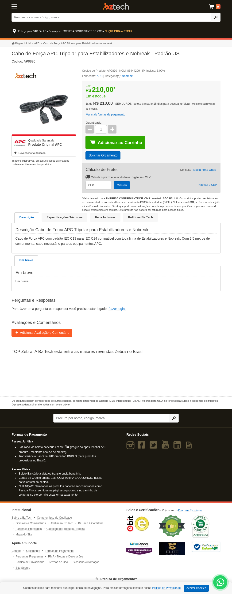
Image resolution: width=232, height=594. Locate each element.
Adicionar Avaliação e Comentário (42, 332)
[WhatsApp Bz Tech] (220, 583)
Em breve (26, 260)
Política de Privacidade (29, 562)
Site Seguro (22, 567)
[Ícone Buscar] (215, 17)
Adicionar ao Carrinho (116, 142)
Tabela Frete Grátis (205, 169)
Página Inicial (21, 43)
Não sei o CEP (207, 184)
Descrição (26, 217)
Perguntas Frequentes (29, 556)
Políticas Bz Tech (140, 217)
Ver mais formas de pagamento (105, 114)
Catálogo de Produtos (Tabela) (65, 529)
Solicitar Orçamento (103, 155)
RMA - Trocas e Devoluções (65, 556)
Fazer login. (117, 309)
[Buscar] (111, 17)
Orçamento (33, 551)
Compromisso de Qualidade (54, 517)
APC (37, 43)
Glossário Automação (86, 562)
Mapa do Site (23, 534)
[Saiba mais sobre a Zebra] (116, 375)
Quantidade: (93, 122)
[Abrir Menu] (26, 6)
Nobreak (127, 76)
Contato (16, 551)
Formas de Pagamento (59, 551)
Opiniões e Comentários (30, 523)
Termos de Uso (58, 562)
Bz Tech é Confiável (90, 523)
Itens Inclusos (105, 217)
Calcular (122, 185)
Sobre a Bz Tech (22, 517)
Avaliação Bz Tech (61, 523)
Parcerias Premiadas (28, 529)
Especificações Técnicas (64, 217)
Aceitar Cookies (196, 588)
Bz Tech (116, 6)
